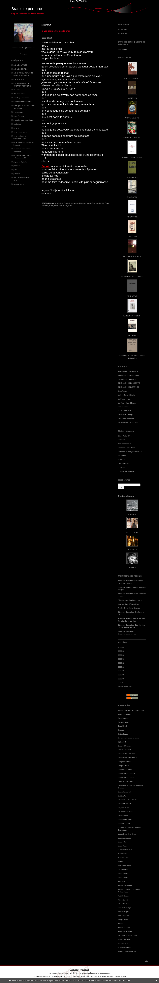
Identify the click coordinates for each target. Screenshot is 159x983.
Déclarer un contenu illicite (41, 976)
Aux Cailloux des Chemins (128, 371)
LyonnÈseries (18, 116)
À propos (23, 54)
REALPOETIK (123, 904)
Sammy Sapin (123, 912)
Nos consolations (124, 866)
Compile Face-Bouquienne (23, 102)
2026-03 (121, 651)
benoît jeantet (67, 206)
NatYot (120, 862)
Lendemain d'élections (126, 448)
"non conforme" (124, 463)
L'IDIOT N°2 (132, 237)
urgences (45, 206)
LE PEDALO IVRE (125, 411)
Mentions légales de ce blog (61, 976)
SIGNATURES (18, 184)
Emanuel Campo (124, 746)
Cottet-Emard (123, 734)
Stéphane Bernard (125, 580)
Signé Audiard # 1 (124, 436)
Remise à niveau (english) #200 (130, 452)
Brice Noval (122, 726)
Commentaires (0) (98, 203)
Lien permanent (85, 203)
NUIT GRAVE (132, 296)
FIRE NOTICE (132, 217)
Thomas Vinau (123, 943)
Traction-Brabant (124, 947)
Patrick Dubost (123, 896)
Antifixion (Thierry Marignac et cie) (131, 710)
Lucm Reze (122, 846)
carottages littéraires (21, 98)
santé (56, 206)
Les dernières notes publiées (80, 973)
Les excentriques (124, 838)
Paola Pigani (123, 873)
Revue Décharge (124, 908)
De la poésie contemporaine (128, 738)
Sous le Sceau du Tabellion (128, 423)
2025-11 (121, 667)
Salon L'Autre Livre (134, 600)
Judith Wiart (122, 796)
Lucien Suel (122, 842)
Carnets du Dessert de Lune (128, 375)
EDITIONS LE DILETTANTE (128, 387)
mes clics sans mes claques (23, 120)
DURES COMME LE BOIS (132, 157)
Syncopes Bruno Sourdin (127, 935)
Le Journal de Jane (125, 812)
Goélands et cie (134, 608)
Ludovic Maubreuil (125, 850)
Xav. (119, 604)
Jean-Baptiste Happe (126, 777)
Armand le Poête (124, 714)
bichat (51, 206)
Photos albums (126, 496)
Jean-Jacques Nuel (125, 781)
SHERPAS (132, 567)
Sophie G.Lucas (124, 927)
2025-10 (121, 671)
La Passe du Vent (124, 399)
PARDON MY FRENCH (132, 316)
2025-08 (121, 679)
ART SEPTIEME (132, 532)
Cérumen (121, 730)
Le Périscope (123, 816)
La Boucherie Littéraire (126, 395)
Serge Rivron (123, 920)
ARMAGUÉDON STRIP (132, 138)
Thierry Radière (124, 939)
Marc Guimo (122, 854)
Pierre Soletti (123, 900)
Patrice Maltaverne (125, 885)
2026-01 (121, 659)
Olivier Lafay (122, 870)
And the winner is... (125, 444)
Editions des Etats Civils (127, 379)
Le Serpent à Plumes (126, 419)
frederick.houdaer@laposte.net (23, 48)
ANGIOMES (132, 98)
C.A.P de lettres (19, 94)
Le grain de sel (123, 808)
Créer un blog (74, 970)
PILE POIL (132, 336)
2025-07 (121, 683)
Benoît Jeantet (123, 718)
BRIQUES (132, 514)
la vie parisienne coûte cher (55, 31)
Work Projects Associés (127, 951)
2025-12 (121, 663)
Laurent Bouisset (124, 804)
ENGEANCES (132, 177)
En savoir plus (124, 981)
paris (60, 206)
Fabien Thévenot (124, 750)
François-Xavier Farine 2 (127, 758)
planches (16, 166)
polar (15, 170)
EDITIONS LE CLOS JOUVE (129, 383)
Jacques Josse (123, 766)
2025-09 (121, 675)
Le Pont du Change (125, 415)
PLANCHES (132, 550)
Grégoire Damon (124, 762)
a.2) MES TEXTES (20, 69)
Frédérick (121, 608)
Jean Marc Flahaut (125, 769)
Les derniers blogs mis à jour (58, 973)
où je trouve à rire (20, 132)
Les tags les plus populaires (100, 973)
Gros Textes (122, 391)
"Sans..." (121, 460)
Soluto (120, 923)
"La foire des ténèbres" (126, 471)
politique (16, 174)
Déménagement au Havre (127, 634)
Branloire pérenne (26, 9)
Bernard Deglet (123, 722)
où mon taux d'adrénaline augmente (67, 203)
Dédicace (121, 440)
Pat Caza (121, 881)
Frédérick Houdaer (125, 587)
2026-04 (121, 647)
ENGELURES (132, 197)
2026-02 (121, 655)
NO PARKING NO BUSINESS (132, 276)
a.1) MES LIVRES (20, 65)
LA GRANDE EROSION (132, 256)
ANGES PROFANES (132, 78)
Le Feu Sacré (123, 407)
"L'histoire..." (122, 467)
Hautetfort (85, 970)
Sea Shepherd (123, 916)
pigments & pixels (20, 162)
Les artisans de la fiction (127, 834)
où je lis (16, 128)
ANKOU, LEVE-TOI (132, 118)
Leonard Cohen (124, 823)
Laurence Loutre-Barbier (127, 800)
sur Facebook (123, 29)
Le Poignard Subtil (125, 819)
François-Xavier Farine (126, 754)
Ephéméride (18, 112)
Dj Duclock (122, 742)
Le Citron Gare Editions (127, 403)
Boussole (16, 90)
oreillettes (17, 124)
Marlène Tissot (123, 858)
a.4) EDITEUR (18, 79)
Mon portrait (122, 49)
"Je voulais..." (123, 456)
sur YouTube (123, 33)
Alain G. (121, 600)
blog (124, 976)
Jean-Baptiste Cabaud (126, 773)
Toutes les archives (125, 687)
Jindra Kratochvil (124, 792)
